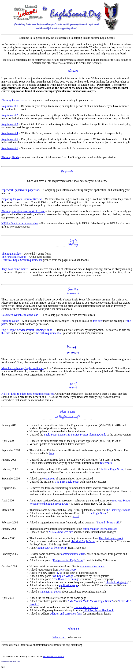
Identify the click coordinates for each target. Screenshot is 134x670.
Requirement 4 (9, 133)
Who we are (59, 637)
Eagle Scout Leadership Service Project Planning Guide (75, 434)
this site (97, 320)
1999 (73, 569)
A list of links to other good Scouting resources (27, 393)
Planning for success (12, 100)
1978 (62, 569)
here (51, 453)
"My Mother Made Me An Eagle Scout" (90, 601)
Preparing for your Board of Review (21, 199)
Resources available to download (19, 314)
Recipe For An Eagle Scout (68, 560)
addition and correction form (66, 613)
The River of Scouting (65, 579)
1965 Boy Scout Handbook (98, 610)
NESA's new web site (61, 531)
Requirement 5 (9, 139)
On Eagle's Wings (63, 575)
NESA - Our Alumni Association (19, 223)
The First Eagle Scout (13, 256)
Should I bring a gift (108, 522)
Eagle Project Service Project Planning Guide (26, 329)
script (76, 516)
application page (68, 585)
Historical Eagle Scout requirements (21, 259)
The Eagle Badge (11, 253)
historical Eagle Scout (83, 541)
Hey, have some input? (15, 268)
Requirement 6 (9, 148)
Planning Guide (10, 157)
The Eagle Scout (97, 513)
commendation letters (73, 553)
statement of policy (50, 591)
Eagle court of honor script (53, 547)
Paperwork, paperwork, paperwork (20, 189)
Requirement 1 (9, 106)
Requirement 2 (9, 115)
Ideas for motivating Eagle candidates (22, 368)
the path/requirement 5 (48, 333)
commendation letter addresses (100, 528)
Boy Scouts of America (53, 656)
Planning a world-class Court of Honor (23, 211)
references (106, 462)
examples (49, 478)
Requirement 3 (9, 124)
